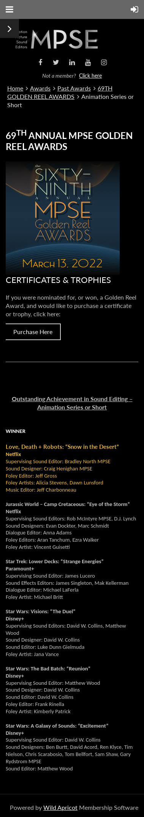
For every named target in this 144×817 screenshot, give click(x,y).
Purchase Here (32, 331)
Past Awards (74, 88)
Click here (90, 75)
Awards (40, 88)
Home (15, 88)
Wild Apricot (60, 807)
